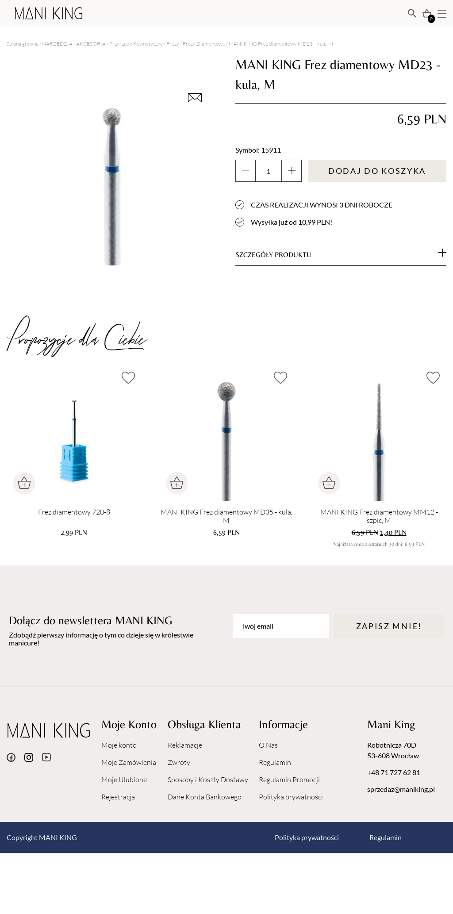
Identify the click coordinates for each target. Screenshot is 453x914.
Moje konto (119, 745)
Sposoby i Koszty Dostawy (208, 779)
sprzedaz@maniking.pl (401, 789)
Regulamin (275, 762)
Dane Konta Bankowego (205, 796)
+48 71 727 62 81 (393, 772)
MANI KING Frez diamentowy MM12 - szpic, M (379, 516)
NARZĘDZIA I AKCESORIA (74, 43)
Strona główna (22, 43)
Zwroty (179, 762)
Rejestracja (118, 796)
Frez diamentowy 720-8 (74, 512)
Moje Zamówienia (128, 762)
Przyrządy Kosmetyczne (136, 43)
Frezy (172, 43)
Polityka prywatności (291, 796)
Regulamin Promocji (289, 779)
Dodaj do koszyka (377, 171)
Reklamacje (185, 745)
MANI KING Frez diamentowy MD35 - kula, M (226, 516)
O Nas (268, 745)
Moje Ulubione (124, 779)
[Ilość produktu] (268, 171)
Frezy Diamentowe (204, 43)
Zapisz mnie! (389, 626)
